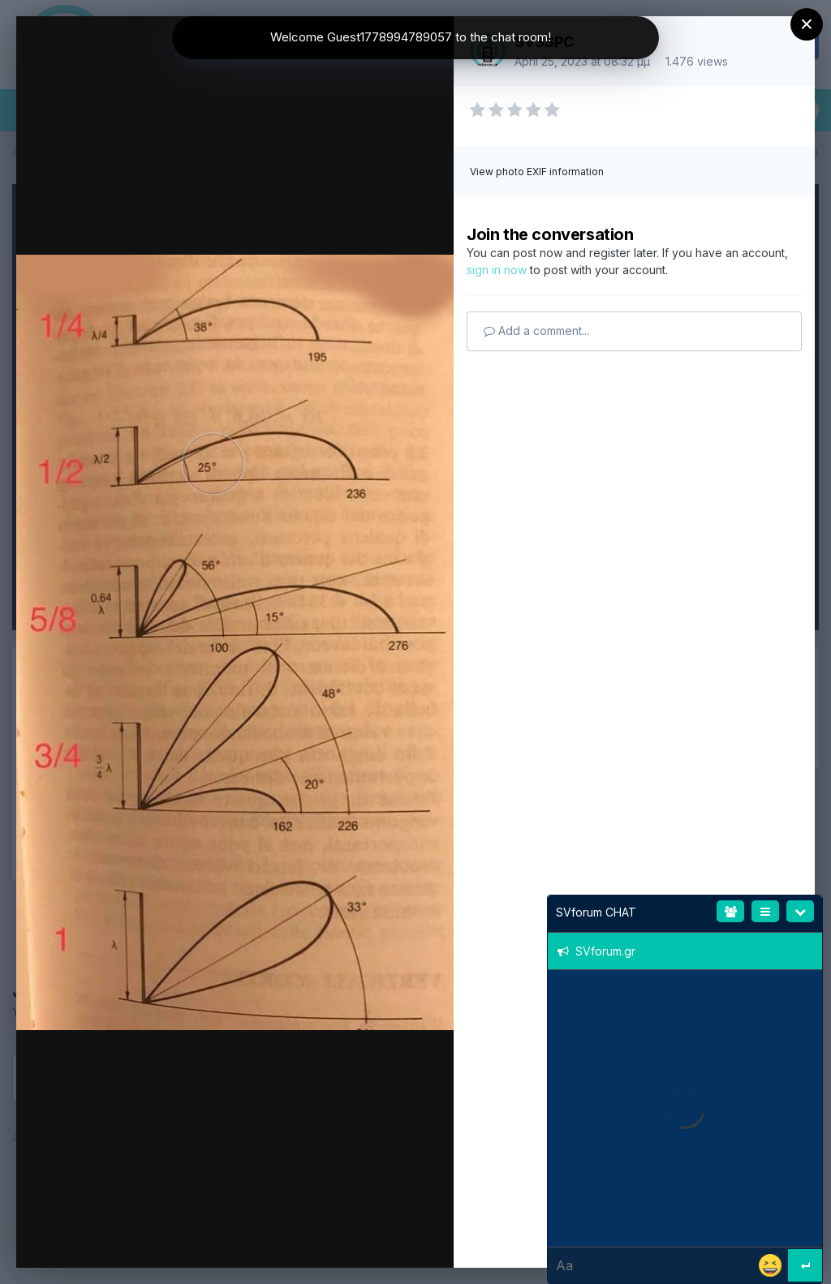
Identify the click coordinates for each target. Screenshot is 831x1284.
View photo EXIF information (537, 171)
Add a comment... (536, 330)
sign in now (497, 270)
